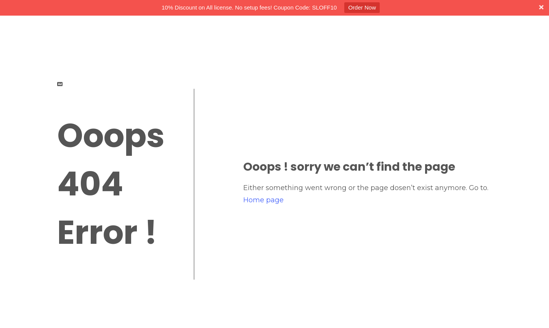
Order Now (362, 7)
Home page (263, 200)
